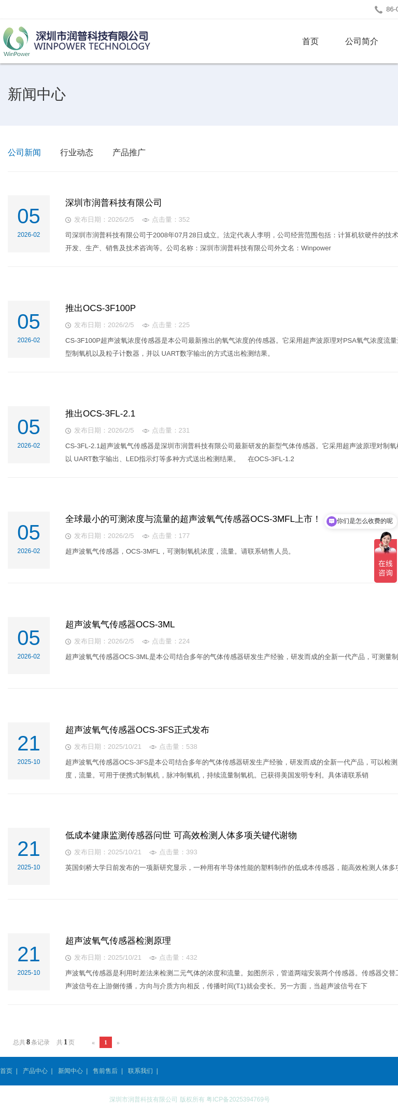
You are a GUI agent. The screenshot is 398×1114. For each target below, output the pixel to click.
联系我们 (140, 1071)
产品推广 (129, 152)
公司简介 (361, 41)
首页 (310, 41)
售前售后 (105, 1071)
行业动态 (76, 152)
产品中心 (35, 1071)
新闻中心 (70, 1071)
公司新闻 (24, 152)
